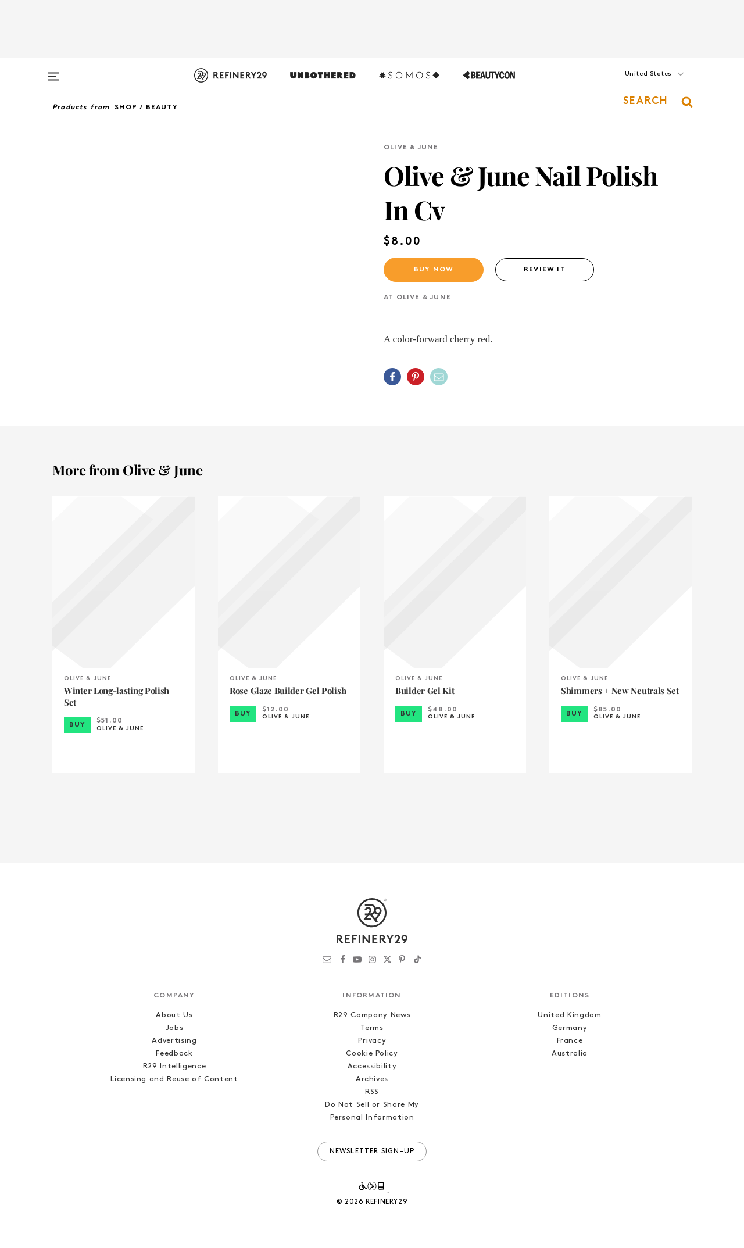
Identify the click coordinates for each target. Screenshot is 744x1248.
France (570, 1041)
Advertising (174, 1041)
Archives (372, 1079)
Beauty (162, 107)
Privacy (372, 1041)
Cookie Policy (372, 1053)
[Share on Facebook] (392, 376)
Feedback (174, 1053)
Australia (570, 1053)
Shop (126, 107)
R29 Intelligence (174, 1066)
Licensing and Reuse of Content (174, 1079)
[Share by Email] (439, 376)
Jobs (175, 1028)
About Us (174, 1015)
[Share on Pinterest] (415, 376)
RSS (372, 1092)
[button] (633, 85)
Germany (570, 1028)
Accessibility (372, 1066)
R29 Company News (372, 1015)
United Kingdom (569, 1015)
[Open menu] (53, 71)
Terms (371, 1028)
